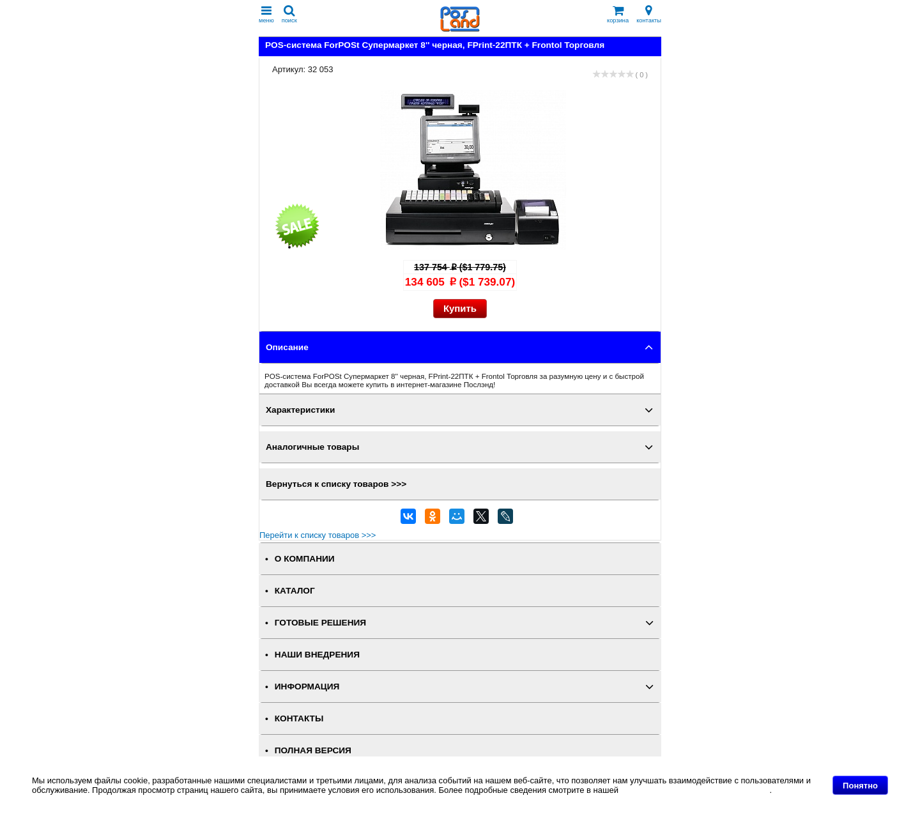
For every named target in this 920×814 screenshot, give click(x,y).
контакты (648, 14)
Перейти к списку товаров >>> (317, 535)
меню (266, 14)
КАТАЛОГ (295, 590)
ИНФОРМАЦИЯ (307, 686)
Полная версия (313, 750)
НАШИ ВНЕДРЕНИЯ (317, 654)
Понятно (860, 785)
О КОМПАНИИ (305, 559)
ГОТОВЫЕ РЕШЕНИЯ (320, 622)
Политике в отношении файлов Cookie (695, 790)
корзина (618, 14)
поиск (289, 14)
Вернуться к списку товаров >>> (336, 484)
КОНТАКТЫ (299, 718)
